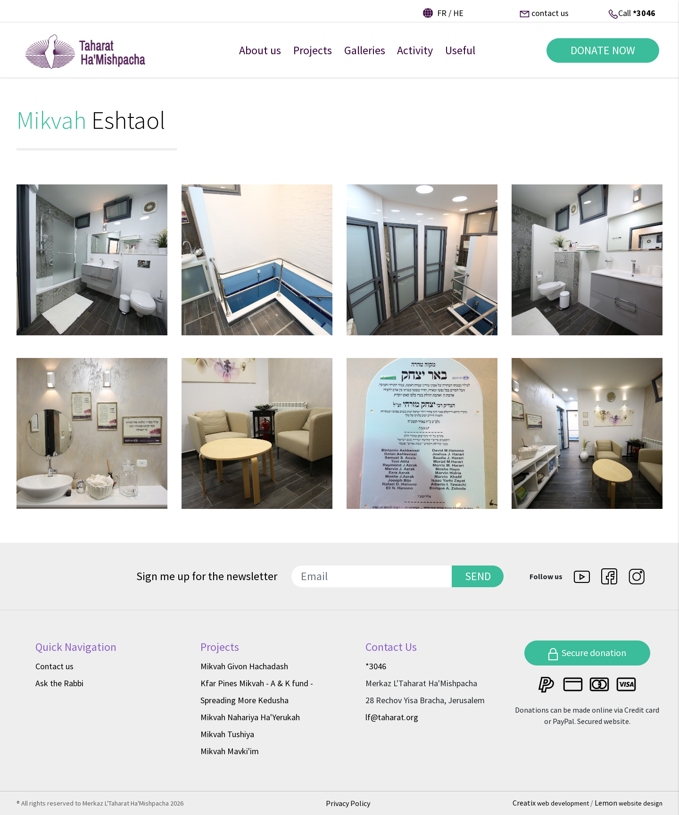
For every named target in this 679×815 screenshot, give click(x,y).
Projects (312, 56)
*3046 (644, 13)
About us (260, 56)
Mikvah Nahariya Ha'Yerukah (250, 717)
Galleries (364, 56)
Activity (415, 56)
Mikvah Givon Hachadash (244, 666)
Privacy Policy (348, 803)
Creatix (551, 802)
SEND (478, 576)
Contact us (54, 666)
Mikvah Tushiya (227, 734)
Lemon (628, 802)
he (458, 13)
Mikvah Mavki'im (229, 751)
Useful (460, 56)
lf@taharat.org (391, 717)
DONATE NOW (599, 56)
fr (442, 13)
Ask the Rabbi (59, 683)
